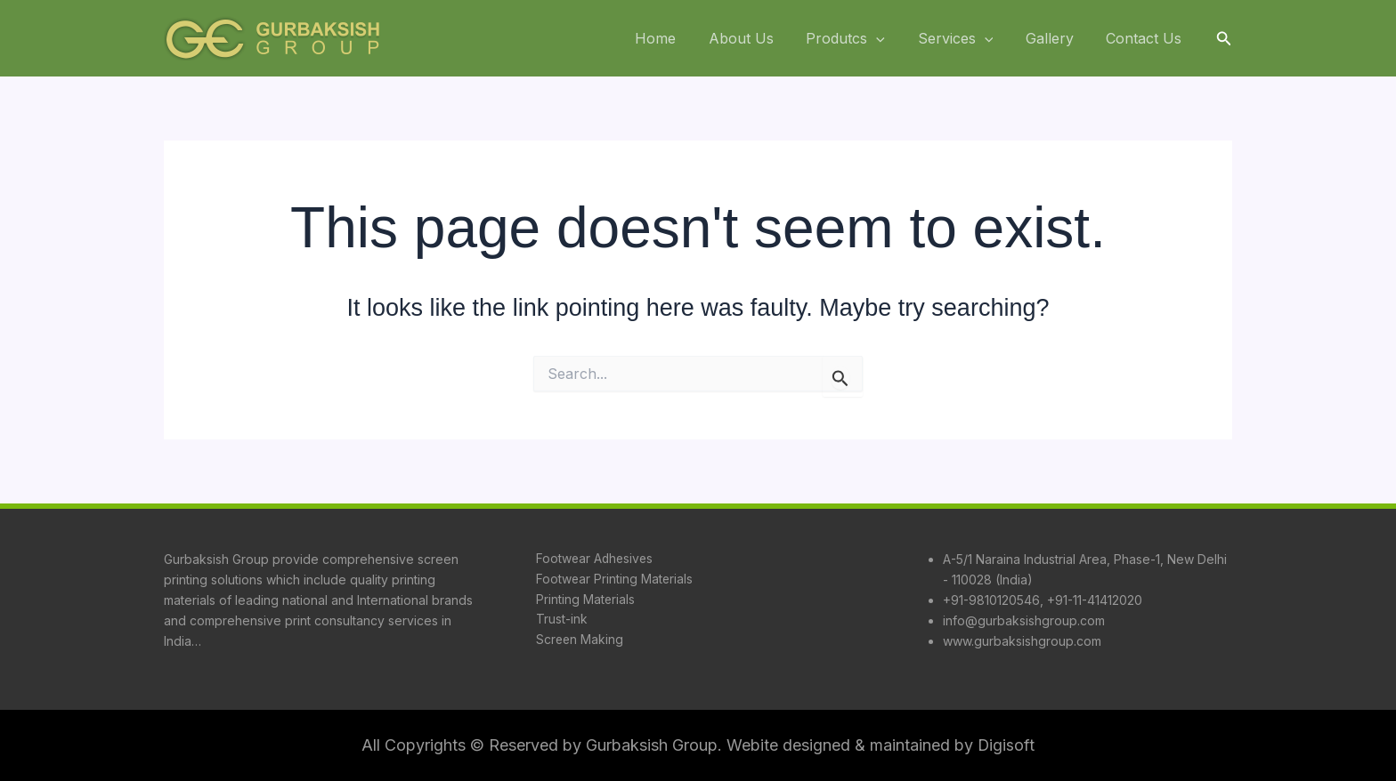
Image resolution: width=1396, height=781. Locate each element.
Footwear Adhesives (595, 559)
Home (678, 38)
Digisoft (1006, 745)
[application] (891, 39)
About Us (759, 38)
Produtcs (860, 39)
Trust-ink (561, 620)
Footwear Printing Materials (614, 579)
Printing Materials (585, 600)
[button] (1224, 39)
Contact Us (1146, 38)
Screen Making (579, 640)
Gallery (1056, 38)
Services (965, 39)
